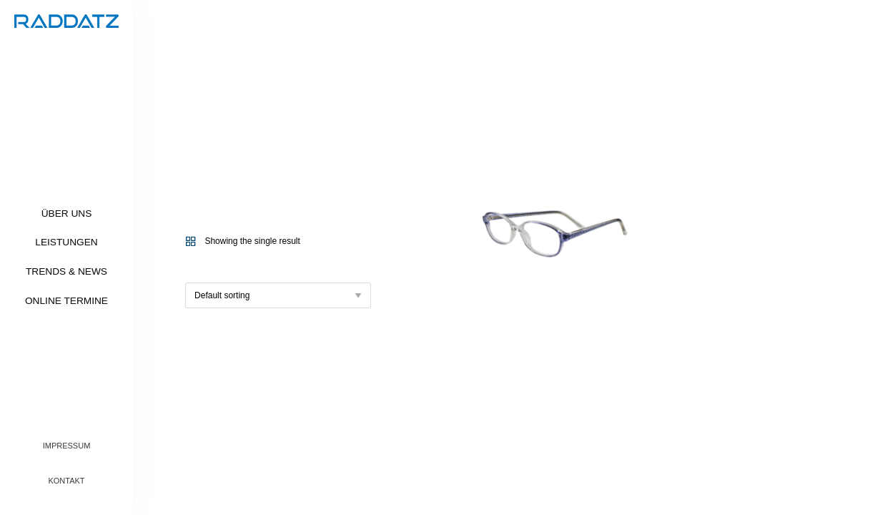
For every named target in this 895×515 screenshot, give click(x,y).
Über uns (66, 213)
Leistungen (66, 242)
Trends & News (66, 271)
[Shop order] (278, 295)
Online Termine (66, 300)
